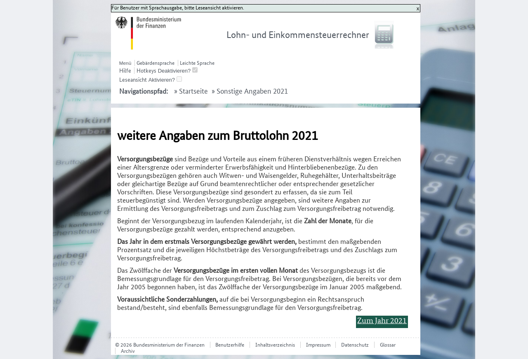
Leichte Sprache (197, 63)
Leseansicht (133, 79)
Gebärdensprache (155, 63)
